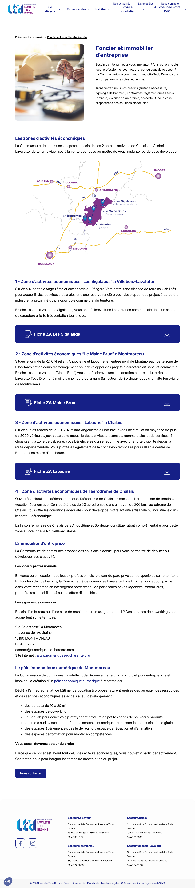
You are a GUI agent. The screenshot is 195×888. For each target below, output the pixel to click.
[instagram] (33, 843)
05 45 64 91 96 (135, 865)
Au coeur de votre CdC (170, 9)
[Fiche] (97, 334)
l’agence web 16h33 (155, 883)
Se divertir (52, 9)
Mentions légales (110, 883)
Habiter (102, 9)
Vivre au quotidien (132, 9)
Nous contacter (170, 3)
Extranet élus (145, 3)
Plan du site (93, 883)
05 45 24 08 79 (76, 865)
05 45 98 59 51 (134, 837)
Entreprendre (78, 9)
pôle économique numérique (77, 681)
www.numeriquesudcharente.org (63, 655)
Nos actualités (121, 3)
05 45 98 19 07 (75, 837)
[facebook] (20, 843)
